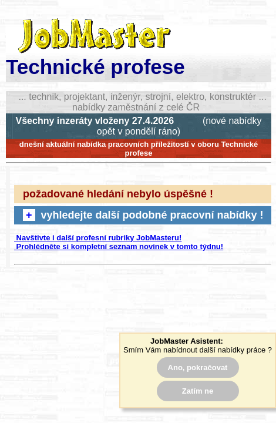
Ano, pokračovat (198, 367)
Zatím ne (197, 391)
